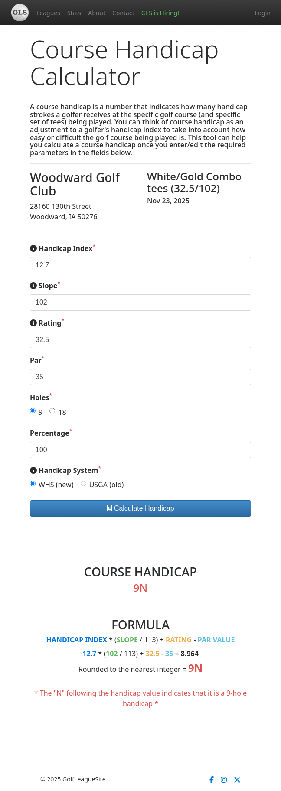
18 (62, 412)
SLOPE (127, 640)
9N (195, 668)
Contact (123, 13)
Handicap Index (62, 248)
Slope (45, 285)
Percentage (51, 433)
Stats (74, 13)
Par (37, 360)
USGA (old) (106, 484)
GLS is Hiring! (160, 13)
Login (263, 13)
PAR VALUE (216, 640)
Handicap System (65, 470)
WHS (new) (56, 484)
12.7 (89, 653)
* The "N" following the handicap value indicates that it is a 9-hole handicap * (140, 698)
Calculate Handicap (140, 508)
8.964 (190, 653)
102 (112, 653)
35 (169, 653)
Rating (47, 323)
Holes (41, 397)
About (96, 13)
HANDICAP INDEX (76, 640)
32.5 (153, 653)
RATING (179, 640)
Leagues (48, 13)
